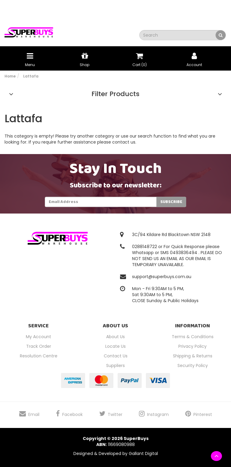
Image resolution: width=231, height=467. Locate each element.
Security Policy (192, 365)
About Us (115, 337)
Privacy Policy (192, 346)
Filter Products (115, 94)
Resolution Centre (38, 356)
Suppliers (115, 365)
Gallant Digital (143, 453)
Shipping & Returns (192, 356)
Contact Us (116, 356)
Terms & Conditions (193, 337)
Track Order (38, 346)
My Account (38, 337)
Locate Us (115, 346)
